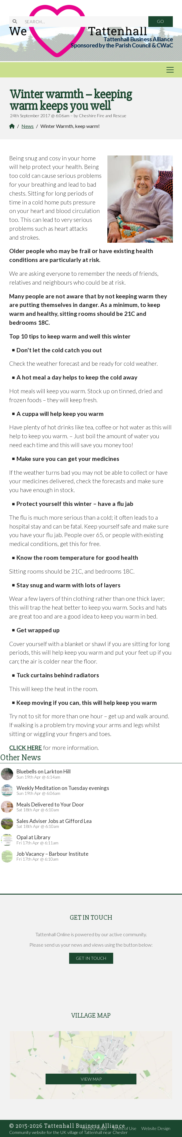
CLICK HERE (25, 747)
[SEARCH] (82, 21)
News (27, 126)
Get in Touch (91, 958)
